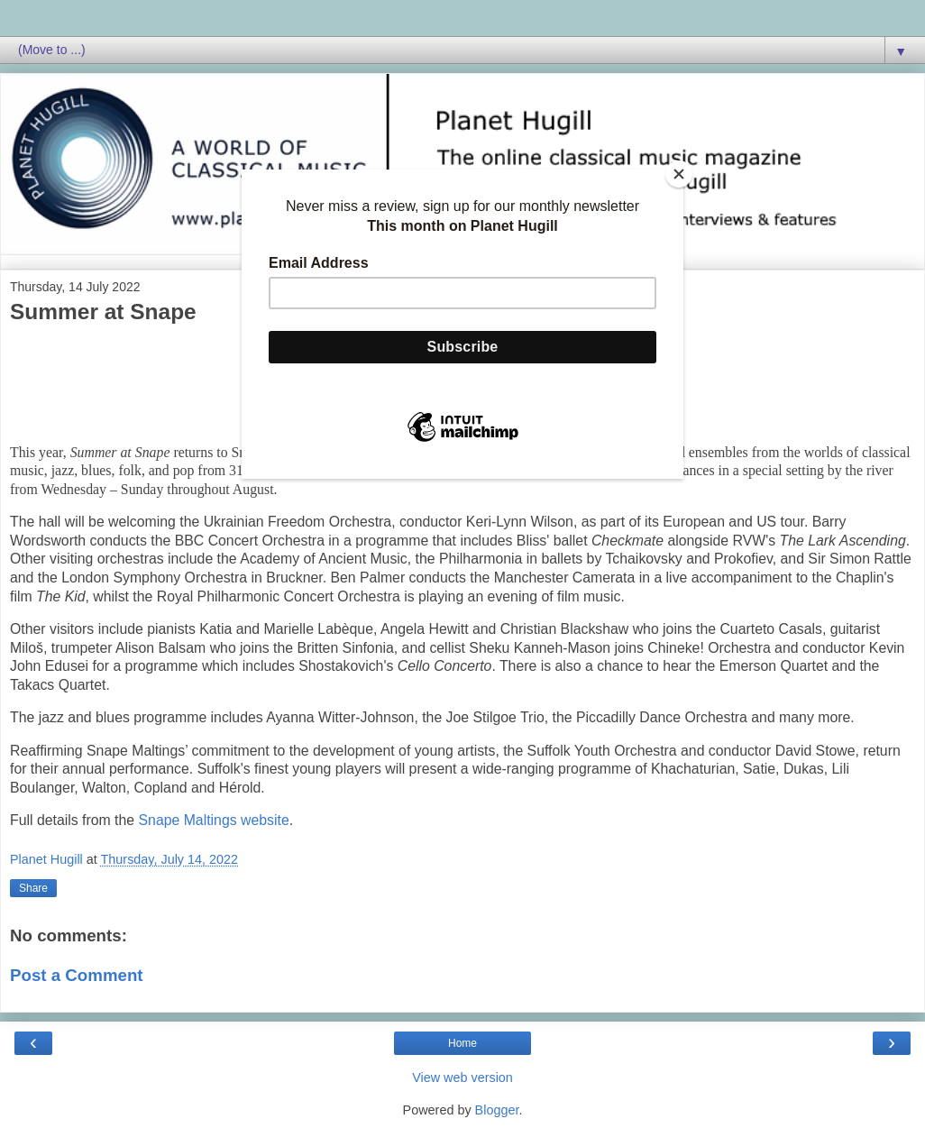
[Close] (678, 174)
